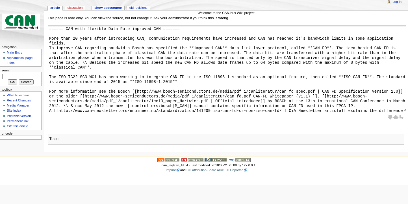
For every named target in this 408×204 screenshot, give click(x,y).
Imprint (171, 170)
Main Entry (14, 52)
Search (7, 70)
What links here (18, 95)
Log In (397, 1)
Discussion (75, 7)
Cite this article (17, 126)
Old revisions (138, 7)
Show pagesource (108, 7)
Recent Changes (19, 100)
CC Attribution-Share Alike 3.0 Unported (214, 170)
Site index (14, 110)
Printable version (19, 116)
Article (55, 7)
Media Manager (18, 105)
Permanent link (17, 121)
